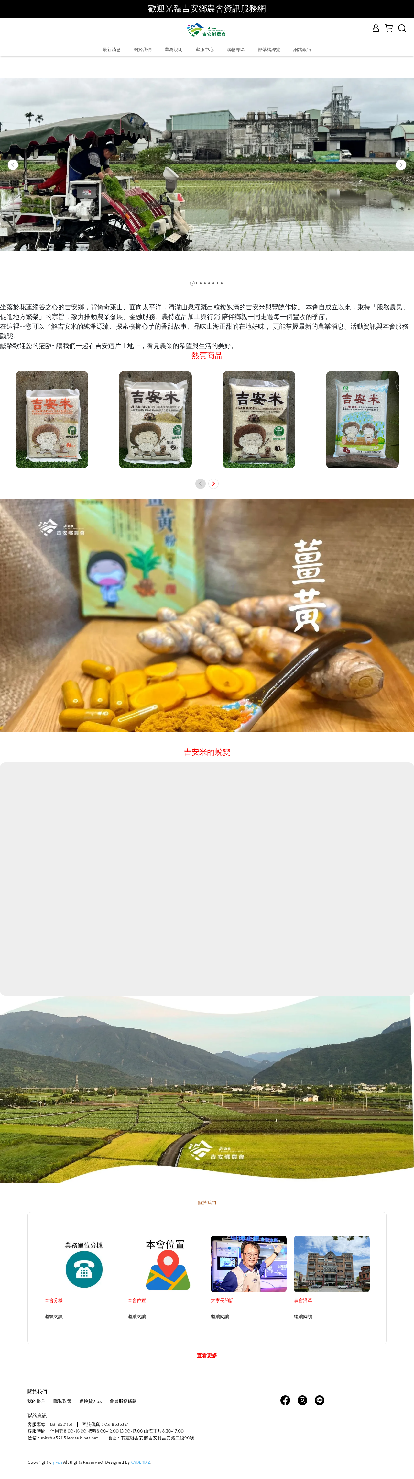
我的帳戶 (36, 1401)
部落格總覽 (269, 49)
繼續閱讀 (54, 1316)
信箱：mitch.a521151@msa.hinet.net (62, 1438)
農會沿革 (303, 1300)
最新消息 (112, 49)
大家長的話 (222, 1300)
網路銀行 (302, 49)
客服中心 (205, 49)
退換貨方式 (90, 1401)
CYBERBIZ (140, 1462)
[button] (13, 165)
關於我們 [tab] (207, 1202)
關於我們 (143, 49)
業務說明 (174, 49)
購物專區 (236, 49)
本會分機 (54, 1300)
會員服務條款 (123, 1401)
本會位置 (137, 1300)
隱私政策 (62, 1401)
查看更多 (207, 1356)
